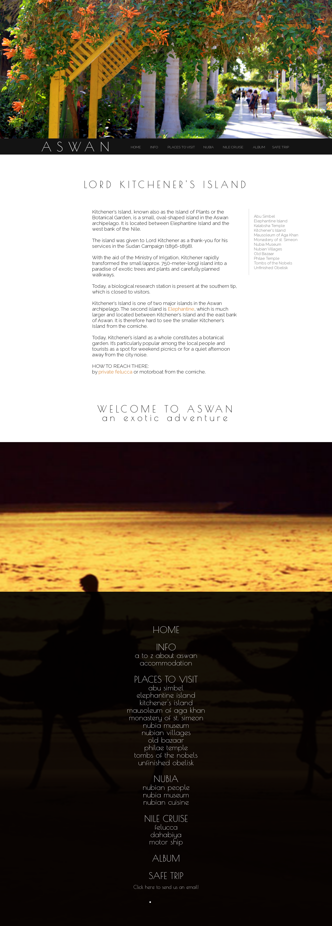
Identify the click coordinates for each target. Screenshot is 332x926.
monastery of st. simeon (166, 717)
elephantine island (166, 694)
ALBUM (259, 147)
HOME (136, 147)
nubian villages (166, 732)
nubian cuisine (166, 801)
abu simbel (166, 687)
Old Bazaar (264, 253)
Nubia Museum (267, 244)
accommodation (166, 662)
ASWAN (78, 146)
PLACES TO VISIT (181, 147)
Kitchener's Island (270, 230)
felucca (166, 826)
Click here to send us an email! (166, 887)
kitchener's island (166, 702)
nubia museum (166, 725)
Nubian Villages (268, 249)
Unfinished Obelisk (271, 267)
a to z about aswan (166, 655)
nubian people (166, 787)
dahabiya (166, 834)
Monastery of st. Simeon (276, 239)
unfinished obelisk (166, 762)
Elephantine (181, 309)
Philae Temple (266, 258)
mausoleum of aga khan (166, 709)
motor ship (166, 841)
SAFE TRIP (280, 147)
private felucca (115, 372)
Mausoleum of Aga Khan (276, 235)
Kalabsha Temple (269, 225)
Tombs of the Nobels (273, 263)
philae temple (166, 747)
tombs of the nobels (166, 754)
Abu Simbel (264, 216)
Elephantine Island (270, 221)
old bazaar (166, 739)
